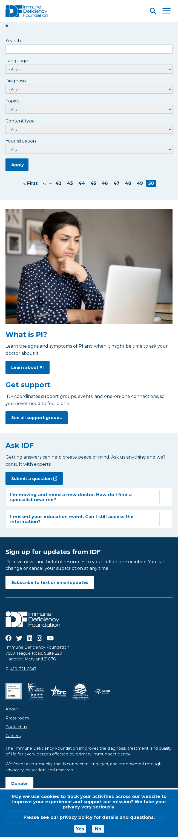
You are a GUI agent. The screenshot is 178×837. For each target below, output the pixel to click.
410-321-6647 (23, 668)
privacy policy (76, 817)
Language (16, 60)
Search (13, 40)
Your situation (20, 141)
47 (117, 183)
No (98, 829)
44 (82, 183)
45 (94, 183)
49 (141, 183)
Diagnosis (15, 80)
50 (152, 183)
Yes (80, 829)
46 (106, 183)
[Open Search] (152, 11)
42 (59, 183)
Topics (12, 101)
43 (71, 183)
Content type (20, 121)
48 (129, 183)
